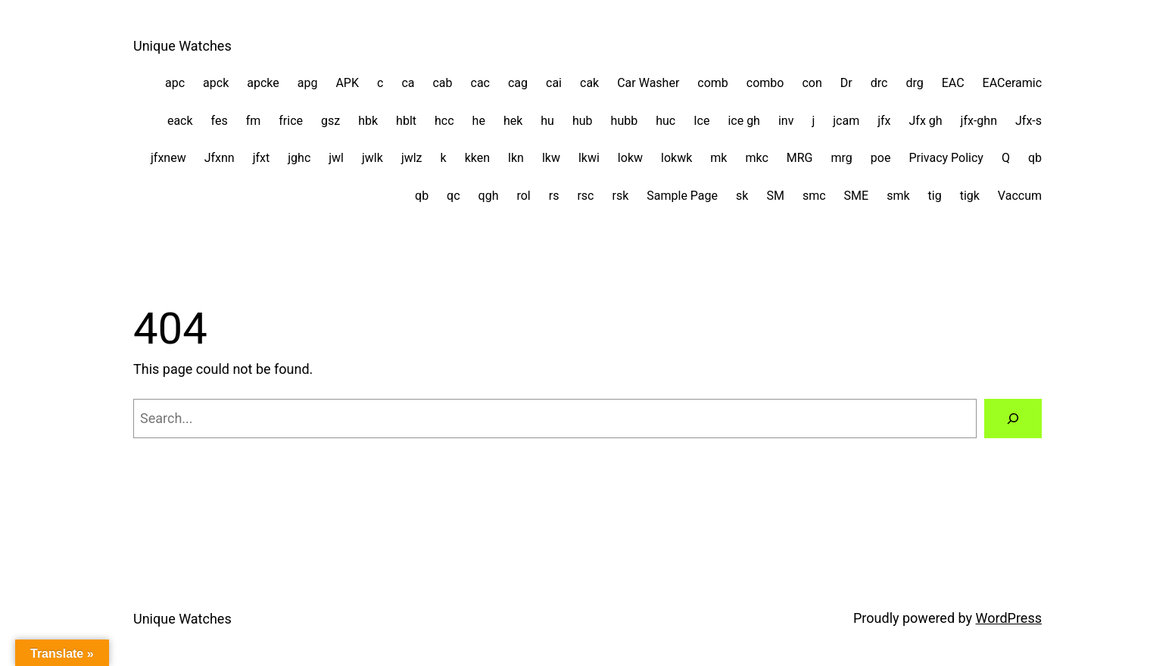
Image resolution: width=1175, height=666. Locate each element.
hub (582, 121)
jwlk (372, 158)
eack (180, 121)
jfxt (261, 158)
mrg (841, 158)
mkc (756, 158)
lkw (551, 158)
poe (881, 158)
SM (775, 195)
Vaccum (1020, 195)
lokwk (676, 158)
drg (914, 83)
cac (480, 83)
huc (665, 121)
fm (253, 121)
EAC (953, 83)
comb (712, 83)
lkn (516, 158)
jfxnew (168, 158)
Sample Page (682, 195)
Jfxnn (219, 158)
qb (1035, 158)
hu (547, 121)
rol (523, 195)
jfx (883, 121)
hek (512, 121)
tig (935, 195)
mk (718, 158)
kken (477, 158)
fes (219, 121)
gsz (330, 121)
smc (814, 195)
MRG (800, 158)
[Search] (1013, 418)
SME (856, 195)
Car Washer (648, 83)
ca (407, 83)
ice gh (744, 121)
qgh (488, 195)
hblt (406, 121)
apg (308, 83)
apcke (263, 83)
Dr (846, 83)
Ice (701, 121)
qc (453, 195)
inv (785, 121)
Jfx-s (1028, 121)
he (478, 121)
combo (765, 83)
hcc (444, 121)
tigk (970, 195)
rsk (620, 195)
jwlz (411, 158)
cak (589, 83)
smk (898, 195)
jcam (846, 121)
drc (879, 83)
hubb (624, 121)
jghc (299, 158)
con (811, 83)
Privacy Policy (946, 158)
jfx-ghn (979, 121)
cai (554, 83)
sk (742, 195)
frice (291, 121)
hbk (368, 121)
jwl (336, 158)
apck (216, 83)
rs (554, 195)
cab (442, 83)
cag (518, 83)
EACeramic (1012, 83)
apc (175, 83)
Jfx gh (926, 121)
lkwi (589, 158)
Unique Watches (182, 46)
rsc (585, 195)
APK (347, 83)
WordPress (1009, 618)
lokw (630, 158)
